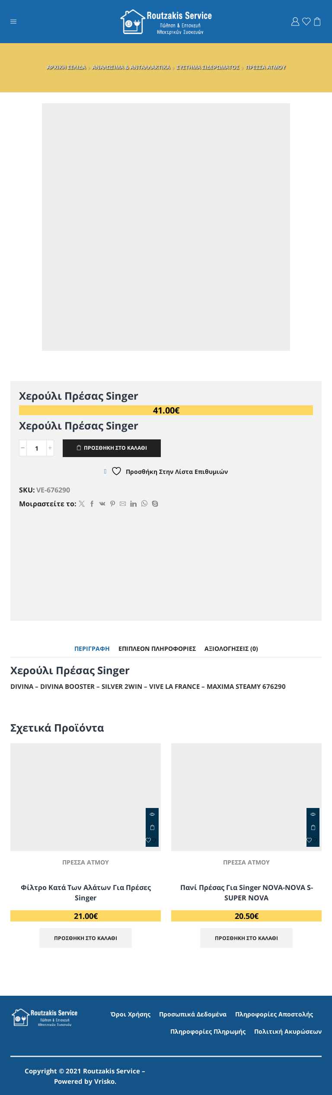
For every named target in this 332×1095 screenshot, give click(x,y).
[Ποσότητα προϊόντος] (36, 448)
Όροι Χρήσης (130, 1014)
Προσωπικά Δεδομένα (193, 1014)
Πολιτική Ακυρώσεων (288, 1031)
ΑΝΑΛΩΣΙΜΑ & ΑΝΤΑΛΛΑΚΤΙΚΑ (131, 67)
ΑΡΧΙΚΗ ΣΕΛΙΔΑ (66, 67)
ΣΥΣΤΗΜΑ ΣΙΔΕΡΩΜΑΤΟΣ (207, 67)
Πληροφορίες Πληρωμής (208, 1031)
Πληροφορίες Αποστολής (274, 1014)
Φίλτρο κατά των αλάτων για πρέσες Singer (86, 893)
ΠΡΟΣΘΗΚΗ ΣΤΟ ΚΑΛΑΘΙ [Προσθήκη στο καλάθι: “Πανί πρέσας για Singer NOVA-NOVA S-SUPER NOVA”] (312, 827)
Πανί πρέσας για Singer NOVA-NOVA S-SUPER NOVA (246, 893)
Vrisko (104, 1081)
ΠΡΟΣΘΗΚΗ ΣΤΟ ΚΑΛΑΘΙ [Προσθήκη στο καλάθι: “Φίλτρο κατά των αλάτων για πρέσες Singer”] (152, 827)
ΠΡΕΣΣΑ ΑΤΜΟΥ (265, 67)
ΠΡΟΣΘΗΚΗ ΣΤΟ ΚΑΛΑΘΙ (115, 447)
